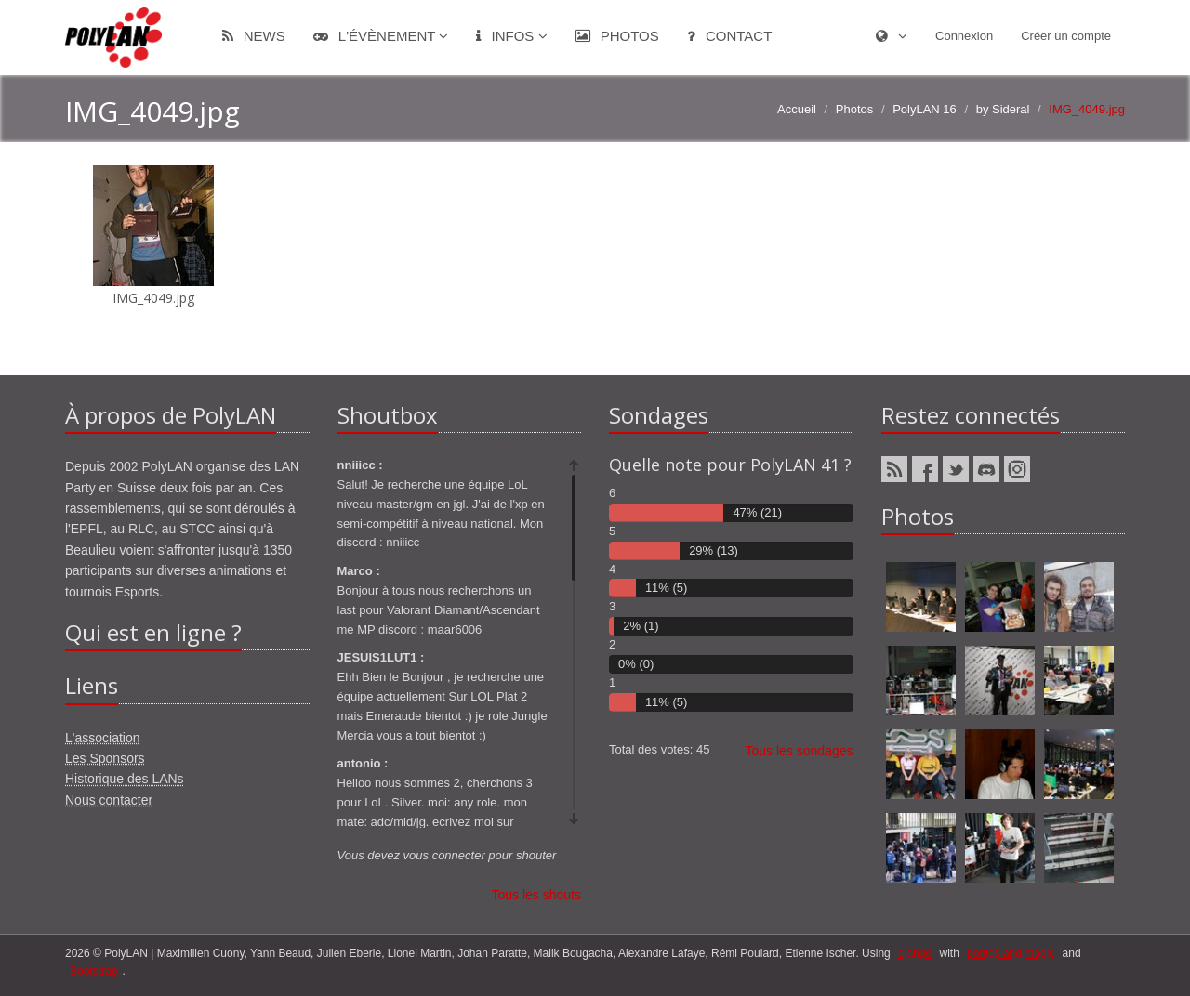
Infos (511, 36)
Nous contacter (108, 800)
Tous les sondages (799, 750)
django (915, 953)
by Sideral (1003, 109)
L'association (102, 737)
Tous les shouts (537, 894)
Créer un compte (1066, 36)
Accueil (796, 109)
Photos (617, 36)
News (253, 36)
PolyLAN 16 (924, 109)
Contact (730, 36)
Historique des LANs (124, 778)
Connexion (964, 36)
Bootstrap (93, 970)
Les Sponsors (105, 758)
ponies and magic (1010, 953)
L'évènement (381, 36)
